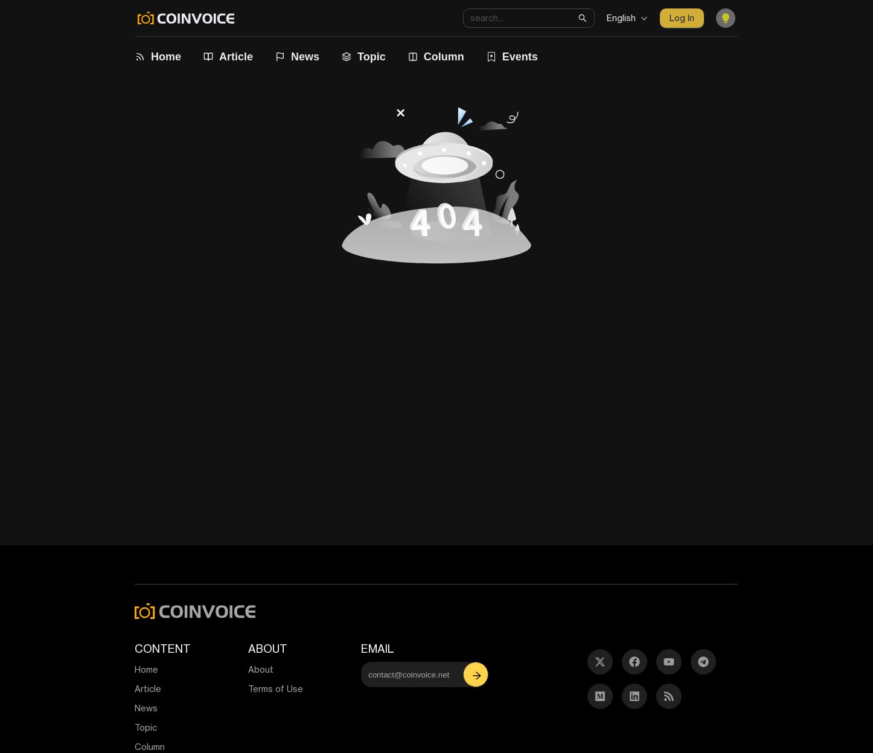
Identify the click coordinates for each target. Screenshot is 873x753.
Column (444, 57)
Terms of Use (275, 689)
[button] (477, 674)
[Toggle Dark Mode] (725, 18)
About (260, 669)
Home (166, 57)
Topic (371, 57)
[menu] (427, 57)
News (305, 57)
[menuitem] (160, 57)
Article (236, 57)
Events (520, 57)
